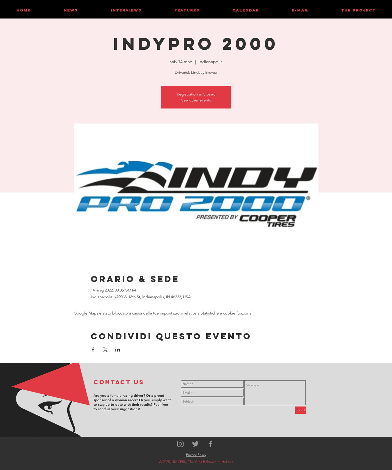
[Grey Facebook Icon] (210, 444)
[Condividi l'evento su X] (105, 350)
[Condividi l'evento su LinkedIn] (117, 350)
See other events (196, 100)
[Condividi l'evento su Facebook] (93, 350)
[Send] (300, 410)
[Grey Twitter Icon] (195, 444)
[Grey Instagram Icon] (180, 444)
